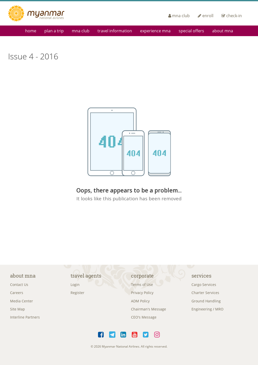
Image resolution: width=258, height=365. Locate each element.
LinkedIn (123, 337)
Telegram (112, 337)
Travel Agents (86, 275)
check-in (231, 15)
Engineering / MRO (207, 311)
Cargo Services (203, 285)
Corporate (142, 275)
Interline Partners (25, 320)
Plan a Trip (54, 31)
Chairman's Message (148, 311)
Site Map (17, 311)
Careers (16, 293)
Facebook (101, 337)
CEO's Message (143, 320)
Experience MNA (155, 31)
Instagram (157, 337)
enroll (205, 15)
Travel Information (115, 31)
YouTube (135, 337)
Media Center (21, 302)
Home (30, 31)
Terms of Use (142, 285)
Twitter (146, 337)
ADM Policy (140, 302)
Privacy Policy (142, 293)
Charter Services (205, 293)
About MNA (222, 31)
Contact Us (19, 285)
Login (75, 285)
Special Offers (191, 31)
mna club (179, 15)
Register (77, 293)
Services (201, 275)
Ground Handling (206, 302)
